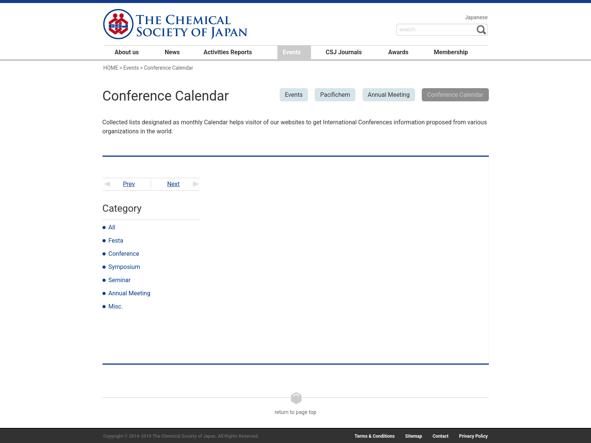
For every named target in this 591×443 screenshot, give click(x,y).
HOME (110, 68)
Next (173, 184)
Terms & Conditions (375, 436)
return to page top (296, 403)
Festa (116, 240)
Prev (129, 184)
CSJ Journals (344, 52)
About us (127, 52)
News (172, 52)
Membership (451, 52)
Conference (124, 253)
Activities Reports (228, 52)
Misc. (116, 306)
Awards (398, 52)
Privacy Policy (473, 436)
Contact (441, 436)
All (112, 227)
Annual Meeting (129, 293)
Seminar (120, 280)
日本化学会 (176, 25)
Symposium (124, 266)
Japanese (476, 17)
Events (292, 52)
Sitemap (413, 436)
